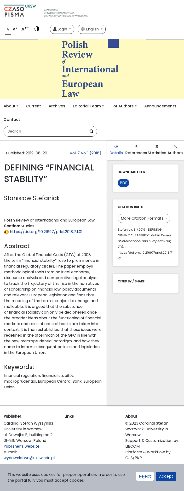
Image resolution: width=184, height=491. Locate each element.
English (90, 29)
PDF (123, 183)
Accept (166, 476)
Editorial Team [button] (87, 106)
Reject (145, 476)
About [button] (10, 106)
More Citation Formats (142, 218)
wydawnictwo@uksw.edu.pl (29, 458)
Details (116, 150)
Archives (57, 106)
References (136, 150)
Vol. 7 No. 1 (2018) (85, 153)
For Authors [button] (122, 106)
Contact (12, 119)
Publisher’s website (22, 446)
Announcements (160, 106)
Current (33, 106)
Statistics (157, 150)
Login (60, 29)
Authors (175, 150)
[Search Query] (45, 131)
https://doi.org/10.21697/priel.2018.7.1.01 (43, 231)
